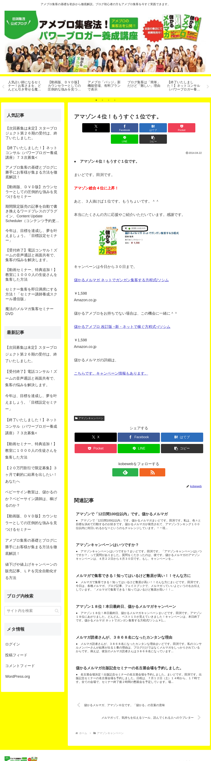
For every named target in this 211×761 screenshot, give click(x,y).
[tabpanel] (25, 86)
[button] (193, 127)
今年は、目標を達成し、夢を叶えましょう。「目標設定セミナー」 (31, 402)
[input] (32, 610)
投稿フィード (16, 655)
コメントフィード (20, 666)
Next (208, 87)
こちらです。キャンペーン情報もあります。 (111, 362)
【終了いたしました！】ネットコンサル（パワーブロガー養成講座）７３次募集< (31, 426)
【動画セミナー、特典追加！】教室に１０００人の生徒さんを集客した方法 (31, 450)
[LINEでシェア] (171, 127)
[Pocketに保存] (149, 127)
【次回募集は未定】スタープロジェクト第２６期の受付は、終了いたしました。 (31, 354)
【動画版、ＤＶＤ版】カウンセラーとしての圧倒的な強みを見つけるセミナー (31, 523)
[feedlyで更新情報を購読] (134, 461)
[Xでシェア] (84, 127)
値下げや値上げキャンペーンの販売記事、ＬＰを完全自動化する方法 (31, 571)
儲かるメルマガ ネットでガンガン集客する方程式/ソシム (121, 269)
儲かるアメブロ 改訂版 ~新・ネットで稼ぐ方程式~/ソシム (122, 315)
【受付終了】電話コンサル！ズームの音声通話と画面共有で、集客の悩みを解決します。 (31, 378)
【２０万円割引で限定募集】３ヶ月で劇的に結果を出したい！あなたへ (31, 474)
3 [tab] (109, 100)
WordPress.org (17, 676)
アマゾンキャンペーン (89, 406)
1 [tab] (96, 100)
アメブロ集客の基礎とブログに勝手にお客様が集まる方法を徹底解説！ (31, 547)
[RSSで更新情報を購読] (143, 461)
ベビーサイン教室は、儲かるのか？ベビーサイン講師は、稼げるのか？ (31, 498)
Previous (3, 87)
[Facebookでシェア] (106, 127)
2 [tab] (102, 100)
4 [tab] (115, 100)
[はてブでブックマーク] (127, 127)
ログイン (12, 644)
